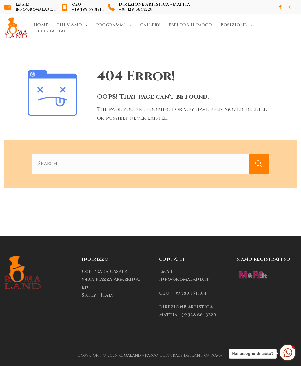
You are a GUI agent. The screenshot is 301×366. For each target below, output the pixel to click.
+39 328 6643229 (136, 9)
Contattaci (53, 31)
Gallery (150, 25)
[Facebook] (280, 7)
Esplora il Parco (190, 25)
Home (41, 25)
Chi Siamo (72, 25)
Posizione (236, 25)
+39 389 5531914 (88, 9)
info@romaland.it (36, 9)
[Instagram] (289, 7)
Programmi (113, 25)
